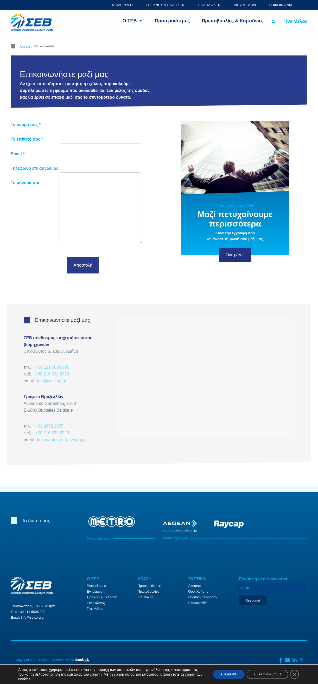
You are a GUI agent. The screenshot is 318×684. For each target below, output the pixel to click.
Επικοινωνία (197, 603)
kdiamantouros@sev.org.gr (62, 439)
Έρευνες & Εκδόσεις (102, 597)
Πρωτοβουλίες (148, 591)
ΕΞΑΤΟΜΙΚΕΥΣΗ (265, 674)
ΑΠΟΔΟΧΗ (224, 674)
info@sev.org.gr (51, 381)
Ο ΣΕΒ (133, 20)
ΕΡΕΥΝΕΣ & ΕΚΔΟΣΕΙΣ (165, 5)
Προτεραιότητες (172, 20)
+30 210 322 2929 (52, 374)
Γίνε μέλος (235, 255)
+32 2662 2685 (49, 426)
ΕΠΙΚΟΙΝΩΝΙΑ (280, 5)
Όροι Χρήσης (198, 591)
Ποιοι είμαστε (97, 586)
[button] (273, 22)
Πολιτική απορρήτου (203, 597)
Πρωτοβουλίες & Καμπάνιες (233, 20)
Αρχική (25, 46)
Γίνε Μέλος (295, 21)
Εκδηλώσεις (96, 603)
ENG (304, 5)
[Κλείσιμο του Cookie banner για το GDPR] (294, 674)
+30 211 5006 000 (52, 367)
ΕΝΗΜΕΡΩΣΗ (121, 5)
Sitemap (194, 586)
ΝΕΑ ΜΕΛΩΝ (245, 5)
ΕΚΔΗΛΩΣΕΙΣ (209, 5)
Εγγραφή (253, 600)
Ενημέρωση (96, 591)
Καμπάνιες (146, 597)
